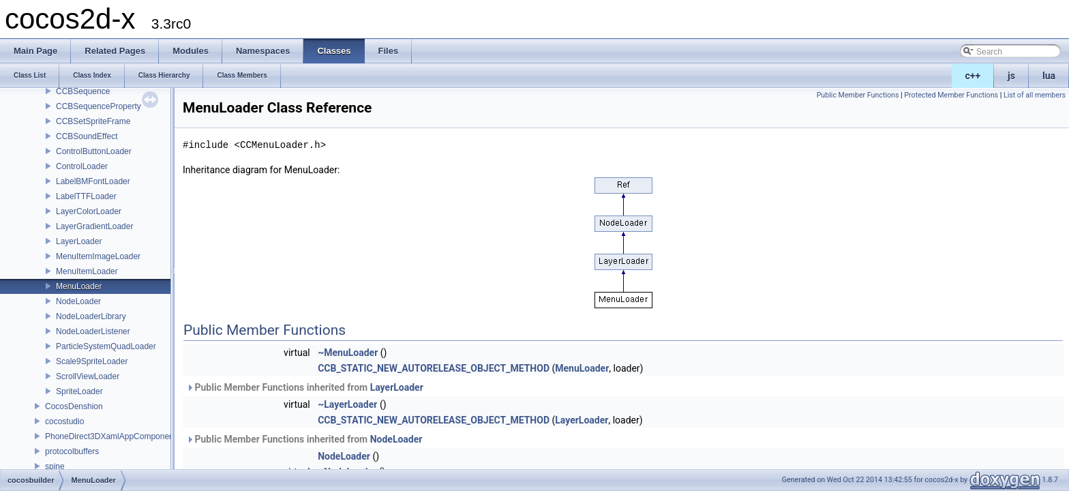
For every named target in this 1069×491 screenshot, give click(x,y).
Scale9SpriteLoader (91, 361)
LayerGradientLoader (94, 226)
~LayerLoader (347, 404)
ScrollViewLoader (87, 376)
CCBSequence (83, 91)
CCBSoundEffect (87, 136)
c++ (973, 75)
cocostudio (64, 421)
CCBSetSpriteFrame (93, 121)
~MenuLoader (348, 352)
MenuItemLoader (87, 271)
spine (55, 466)
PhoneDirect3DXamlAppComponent (110, 436)
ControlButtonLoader (94, 151)
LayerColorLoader (88, 211)
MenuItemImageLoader (98, 256)
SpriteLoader (79, 391)
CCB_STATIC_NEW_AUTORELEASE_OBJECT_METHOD (433, 368)
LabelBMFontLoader (93, 181)
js (1011, 75)
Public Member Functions (858, 95)
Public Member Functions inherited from (304, 387)
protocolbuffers (72, 451)
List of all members (1035, 95)
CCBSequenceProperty (98, 106)
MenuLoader (79, 286)
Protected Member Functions (951, 95)
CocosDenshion (74, 406)
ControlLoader (82, 166)
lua (1048, 75)
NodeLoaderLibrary (91, 316)
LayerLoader (79, 241)
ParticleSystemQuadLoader (106, 346)
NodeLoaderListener (93, 331)
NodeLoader (78, 301)
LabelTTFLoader (86, 196)
